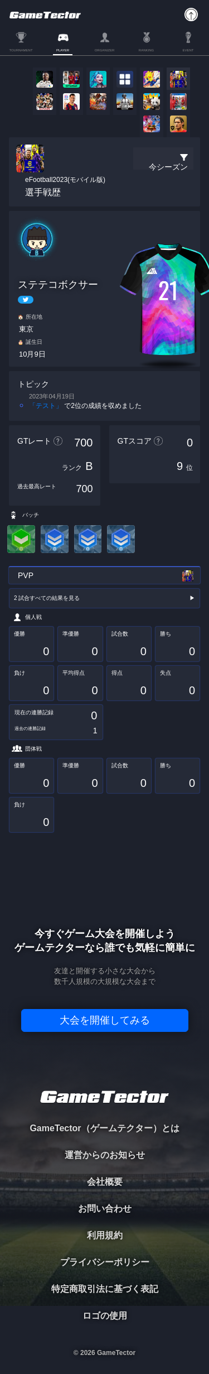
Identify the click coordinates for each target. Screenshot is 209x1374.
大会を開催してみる (105, 1020)
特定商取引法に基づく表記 (104, 1289)
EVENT (187, 50)
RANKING (146, 50)
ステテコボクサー (58, 284)
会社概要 (105, 1181)
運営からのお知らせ (105, 1155)
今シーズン (168, 167)
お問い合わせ (105, 1208)
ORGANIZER (105, 50)
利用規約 (105, 1235)
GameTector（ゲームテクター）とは (104, 1128)
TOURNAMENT (20, 50)
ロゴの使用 (104, 1315)
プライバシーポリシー (104, 1262)
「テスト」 (45, 406)
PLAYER (62, 50)
